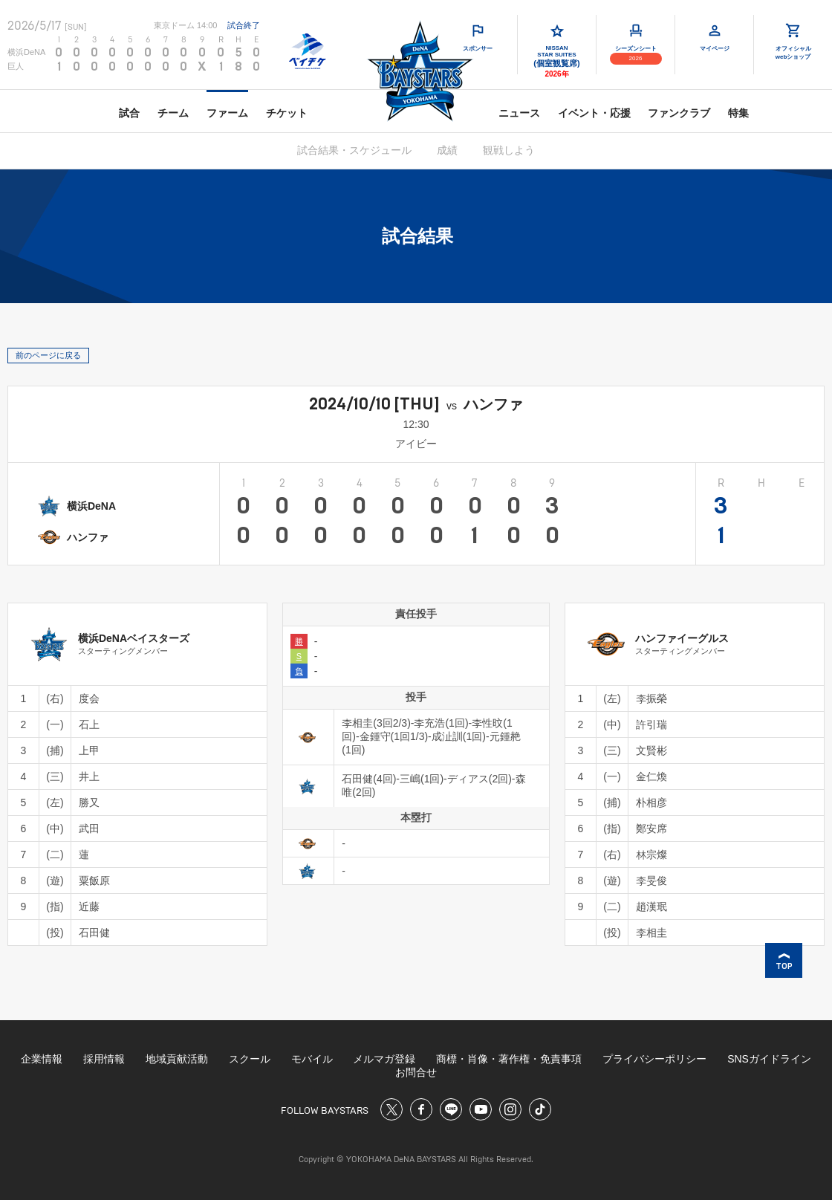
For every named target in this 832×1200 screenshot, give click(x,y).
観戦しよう (509, 150)
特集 (738, 113)
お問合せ (416, 1072)
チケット (287, 113)
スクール (249, 1059)
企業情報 (41, 1059)
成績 (447, 150)
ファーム (227, 113)
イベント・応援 (594, 113)
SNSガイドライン (769, 1059)
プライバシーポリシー (654, 1059)
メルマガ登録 (384, 1059)
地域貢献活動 (177, 1059)
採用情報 (104, 1059)
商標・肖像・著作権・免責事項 (509, 1059)
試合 (129, 113)
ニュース (519, 113)
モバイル (312, 1059)
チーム (173, 113)
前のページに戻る (48, 355)
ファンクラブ (679, 113)
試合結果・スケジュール (354, 150)
